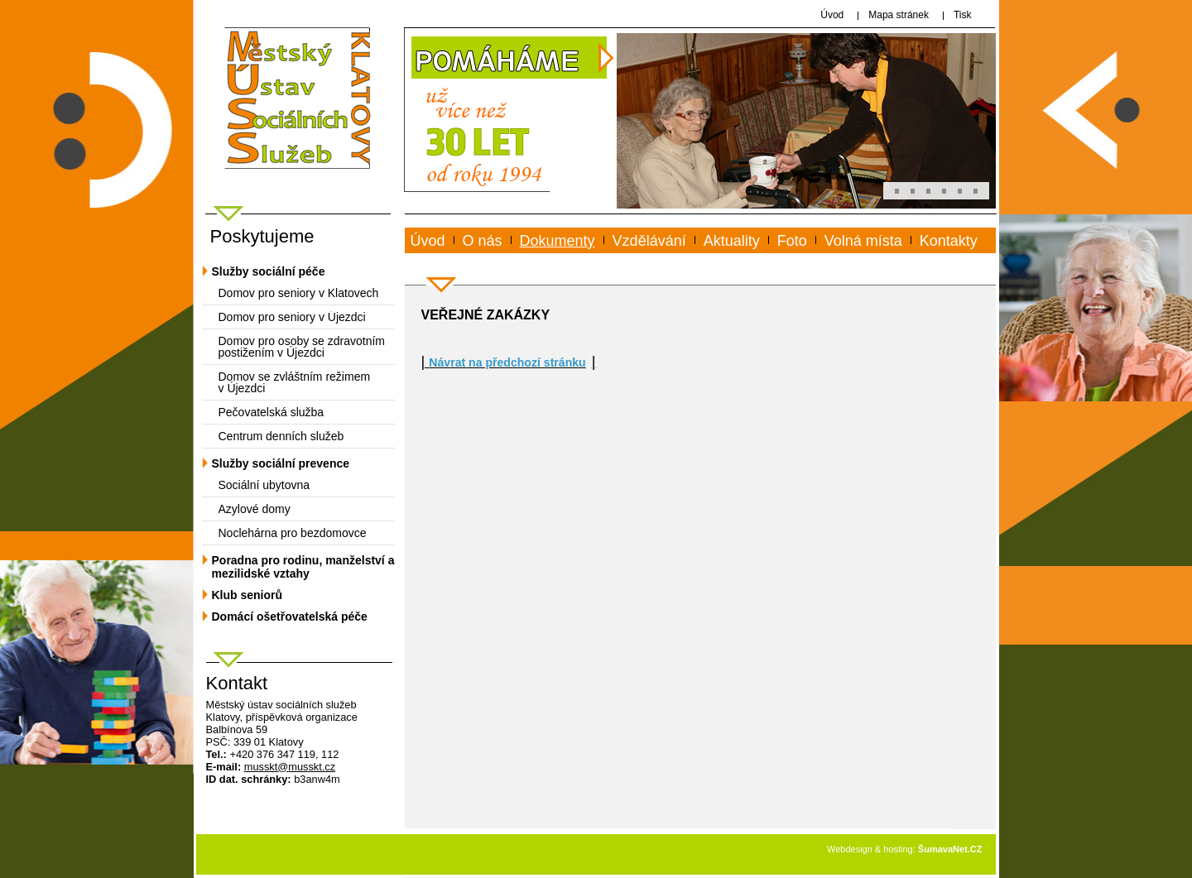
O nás (482, 240)
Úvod (428, 240)
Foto (792, 240)
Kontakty (949, 240)
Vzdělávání (649, 240)
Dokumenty (557, 240)
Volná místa (863, 240)
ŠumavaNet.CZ (950, 849)
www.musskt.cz (471, 259)
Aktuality (732, 240)
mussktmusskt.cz (289, 766)
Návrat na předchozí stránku (507, 362)
